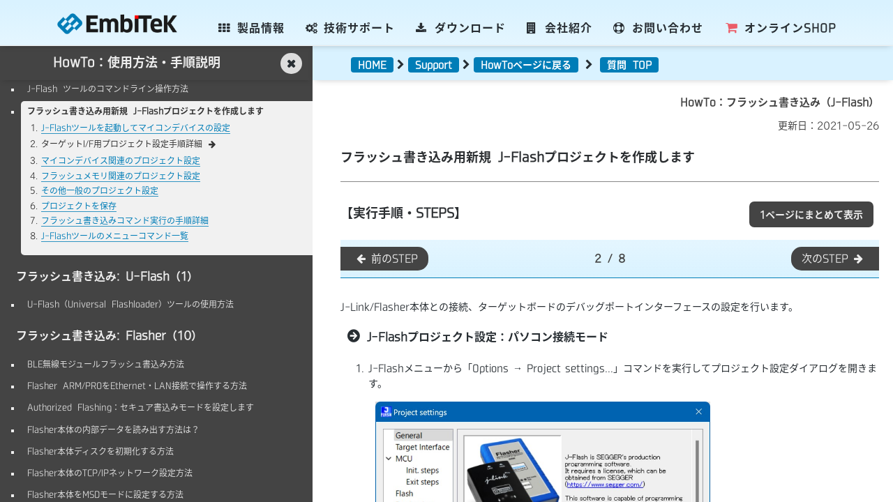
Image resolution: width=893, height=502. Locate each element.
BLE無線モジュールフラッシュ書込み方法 (105, 364)
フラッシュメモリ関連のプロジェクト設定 (120, 176)
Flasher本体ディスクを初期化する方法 (100, 451)
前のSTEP (386, 258)
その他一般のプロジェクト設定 (99, 190)
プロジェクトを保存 (79, 205)
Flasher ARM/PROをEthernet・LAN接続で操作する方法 (137, 385)
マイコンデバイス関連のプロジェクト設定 (120, 160)
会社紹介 (560, 27)
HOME (372, 65)
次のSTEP (833, 258)
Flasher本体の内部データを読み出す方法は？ (113, 429)
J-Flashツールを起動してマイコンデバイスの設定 (135, 127)
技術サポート (351, 27)
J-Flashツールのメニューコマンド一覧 (114, 235)
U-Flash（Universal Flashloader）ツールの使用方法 (130, 304)
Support (433, 65)
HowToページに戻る (526, 65)
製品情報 (251, 27)
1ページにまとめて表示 (811, 215)
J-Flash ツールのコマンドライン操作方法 (107, 88)
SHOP (780, 28)
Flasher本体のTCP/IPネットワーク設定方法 (110, 473)
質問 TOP (629, 65)
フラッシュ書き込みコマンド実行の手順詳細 (125, 220)
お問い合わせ (658, 27)
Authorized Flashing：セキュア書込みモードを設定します (140, 407)
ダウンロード (461, 27)
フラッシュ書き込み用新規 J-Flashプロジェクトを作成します (145, 111)
